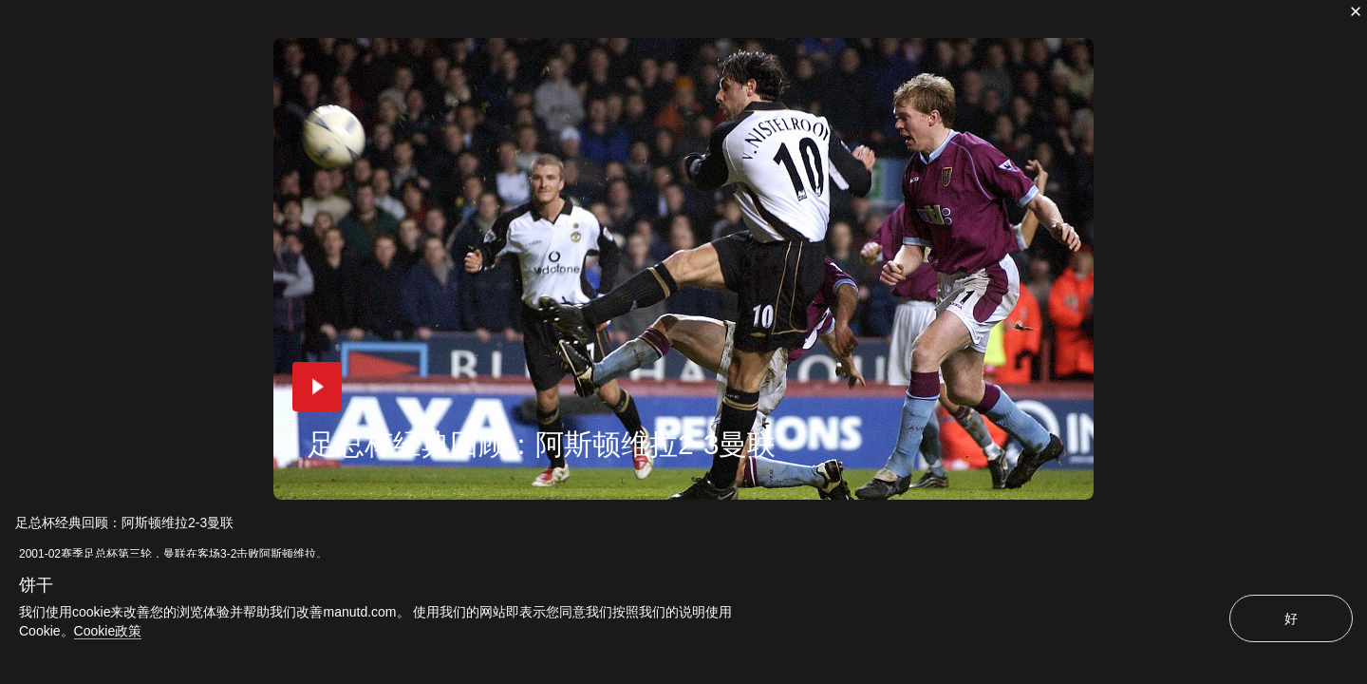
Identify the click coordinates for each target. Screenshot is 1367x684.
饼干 (36, 585)
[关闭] (1355, 11)
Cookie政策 (108, 630)
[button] (317, 386)
